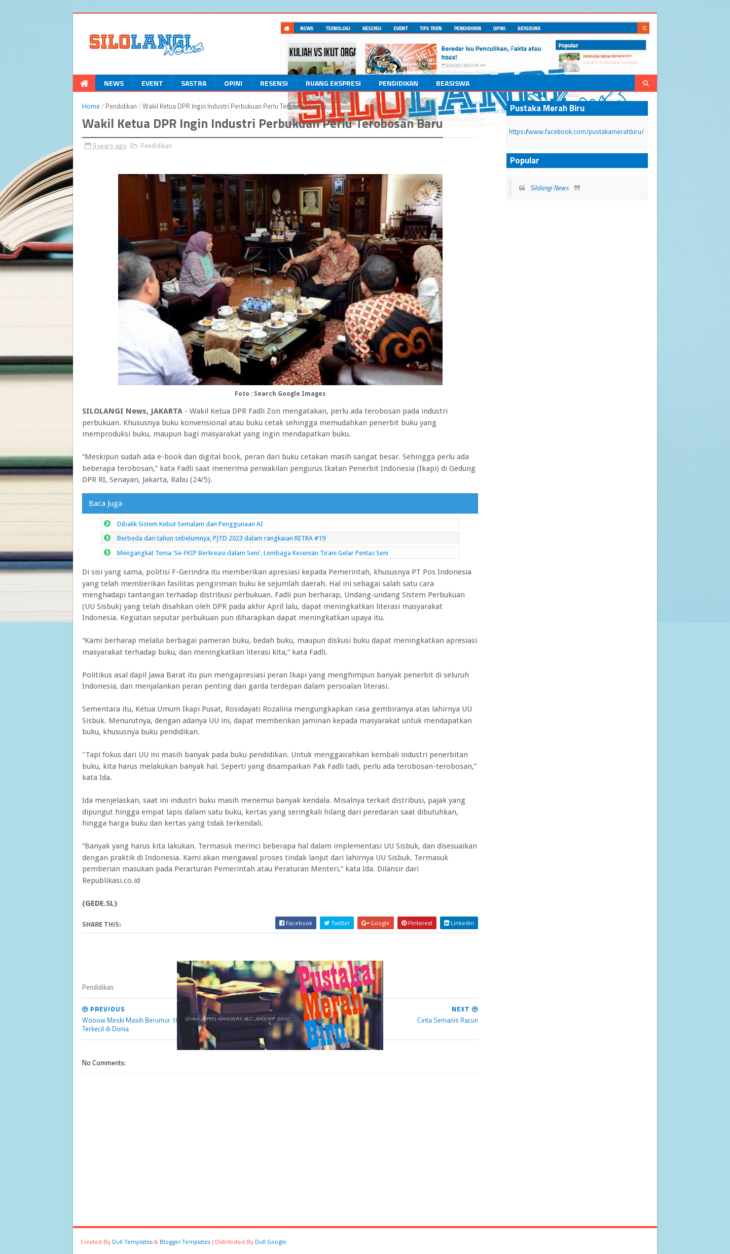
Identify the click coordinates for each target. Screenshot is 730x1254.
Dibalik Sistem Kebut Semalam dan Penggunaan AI (190, 524)
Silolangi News (549, 188)
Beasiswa (452, 83)
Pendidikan (398, 83)
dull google (270, 1241)
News (114, 83)
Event (152, 83)
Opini (233, 83)
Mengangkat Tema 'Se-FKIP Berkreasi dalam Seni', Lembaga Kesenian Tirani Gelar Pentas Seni (252, 553)
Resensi (274, 83)
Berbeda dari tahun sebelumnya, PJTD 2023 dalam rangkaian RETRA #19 (221, 538)
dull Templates (132, 1241)
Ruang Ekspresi (333, 83)
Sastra (193, 83)
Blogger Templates (185, 1241)
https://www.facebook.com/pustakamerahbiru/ (576, 131)
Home (91, 106)
